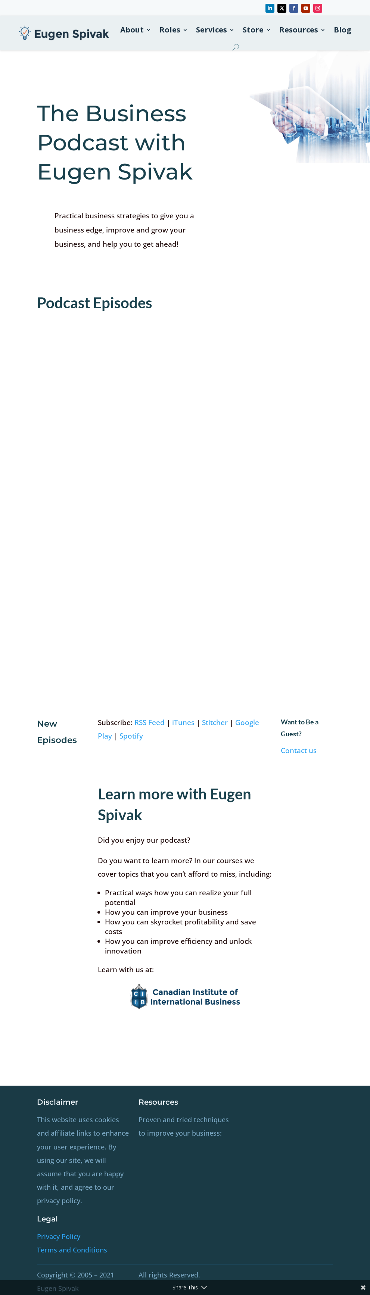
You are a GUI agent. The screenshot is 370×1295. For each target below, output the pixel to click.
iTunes (183, 722)
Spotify (131, 736)
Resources (298, 30)
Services (211, 30)
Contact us (299, 750)
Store (253, 30)
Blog (342, 30)
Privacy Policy (58, 1236)
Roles (169, 30)
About (132, 30)
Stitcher (215, 722)
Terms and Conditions (72, 1249)
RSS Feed (149, 722)
